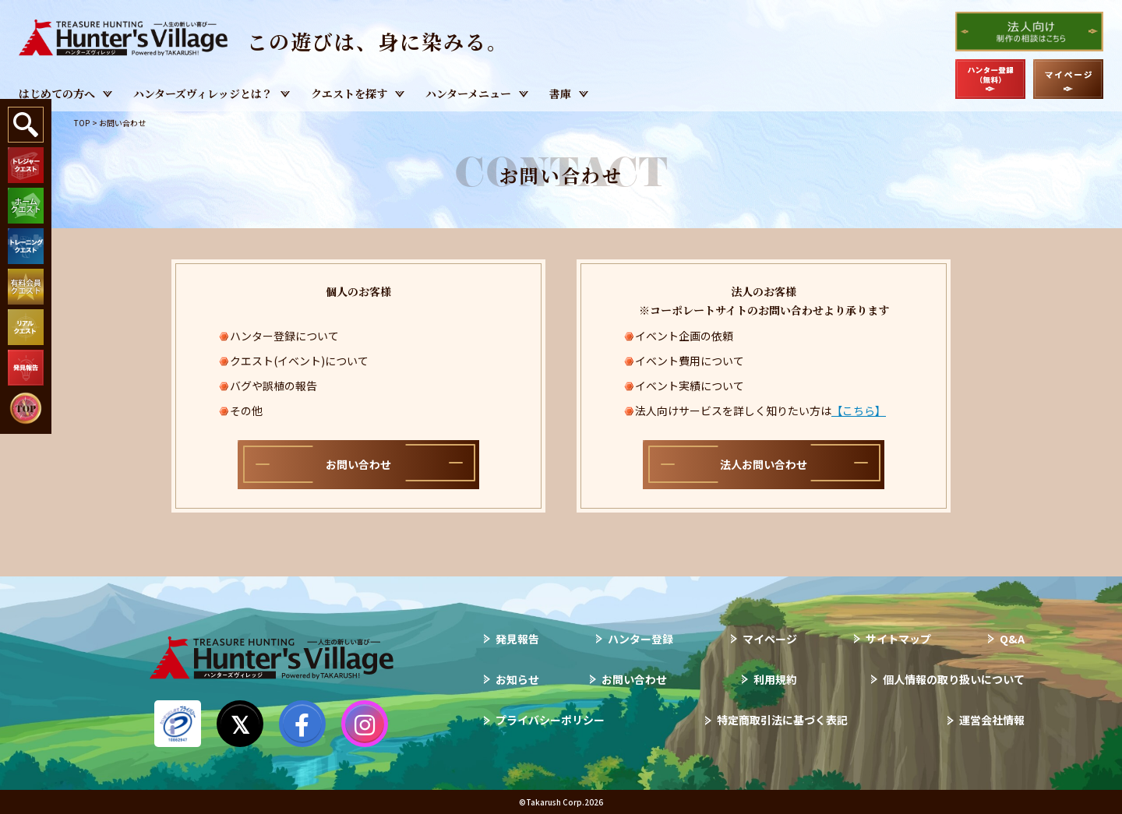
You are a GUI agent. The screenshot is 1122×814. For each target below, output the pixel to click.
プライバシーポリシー (550, 720)
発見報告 (517, 639)
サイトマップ (898, 639)
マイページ (770, 639)
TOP (82, 123)
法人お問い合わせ (763, 464)
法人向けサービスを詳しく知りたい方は (760, 410)
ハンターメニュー (468, 93)
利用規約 (775, 679)
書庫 (560, 93)
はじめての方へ (57, 93)
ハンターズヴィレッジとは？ (203, 93)
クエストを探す (349, 93)
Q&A (1012, 639)
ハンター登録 (640, 639)
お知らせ (517, 679)
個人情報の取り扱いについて (954, 679)
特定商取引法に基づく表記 (782, 720)
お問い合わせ (358, 464)
